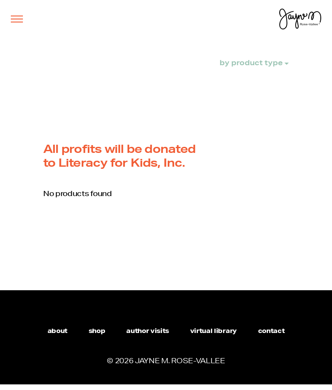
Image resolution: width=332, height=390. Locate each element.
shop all (274, 51)
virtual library (213, 331)
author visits (147, 331)
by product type (254, 62)
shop (97, 331)
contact (271, 331)
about (57, 331)
